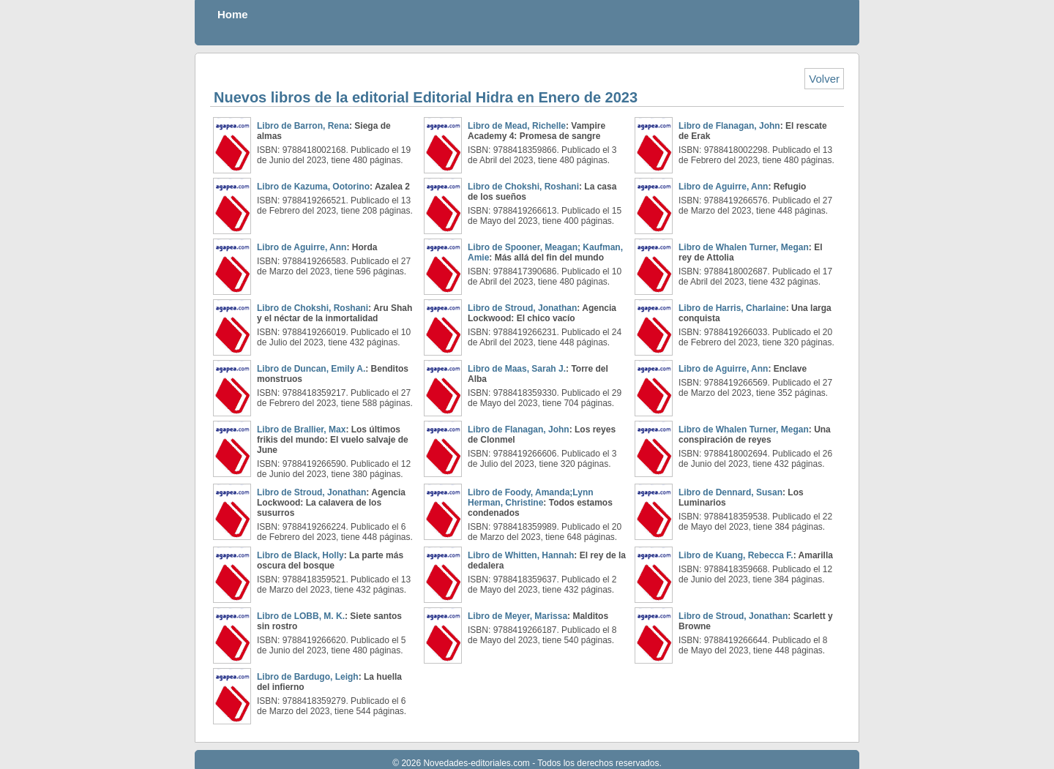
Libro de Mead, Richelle (517, 126)
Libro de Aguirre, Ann (723, 186)
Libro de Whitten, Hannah (521, 555)
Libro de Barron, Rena (303, 126)
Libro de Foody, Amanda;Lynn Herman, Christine (531, 497)
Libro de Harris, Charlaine (732, 308)
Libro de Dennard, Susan (730, 492)
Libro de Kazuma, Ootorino (313, 186)
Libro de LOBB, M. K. (301, 616)
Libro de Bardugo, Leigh (308, 677)
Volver (824, 78)
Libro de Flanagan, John (729, 126)
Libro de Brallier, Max (301, 429)
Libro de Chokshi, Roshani (523, 186)
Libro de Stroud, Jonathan (522, 308)
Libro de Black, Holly (300, 555)
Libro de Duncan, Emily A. (311, 369)
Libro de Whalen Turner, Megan (744, 247)
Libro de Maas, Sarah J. (517, 369)
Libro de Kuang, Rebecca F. (736, 555)
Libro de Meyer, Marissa (517, 616)
